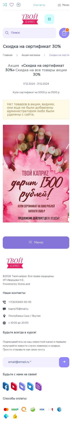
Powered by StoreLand (16, 284)
